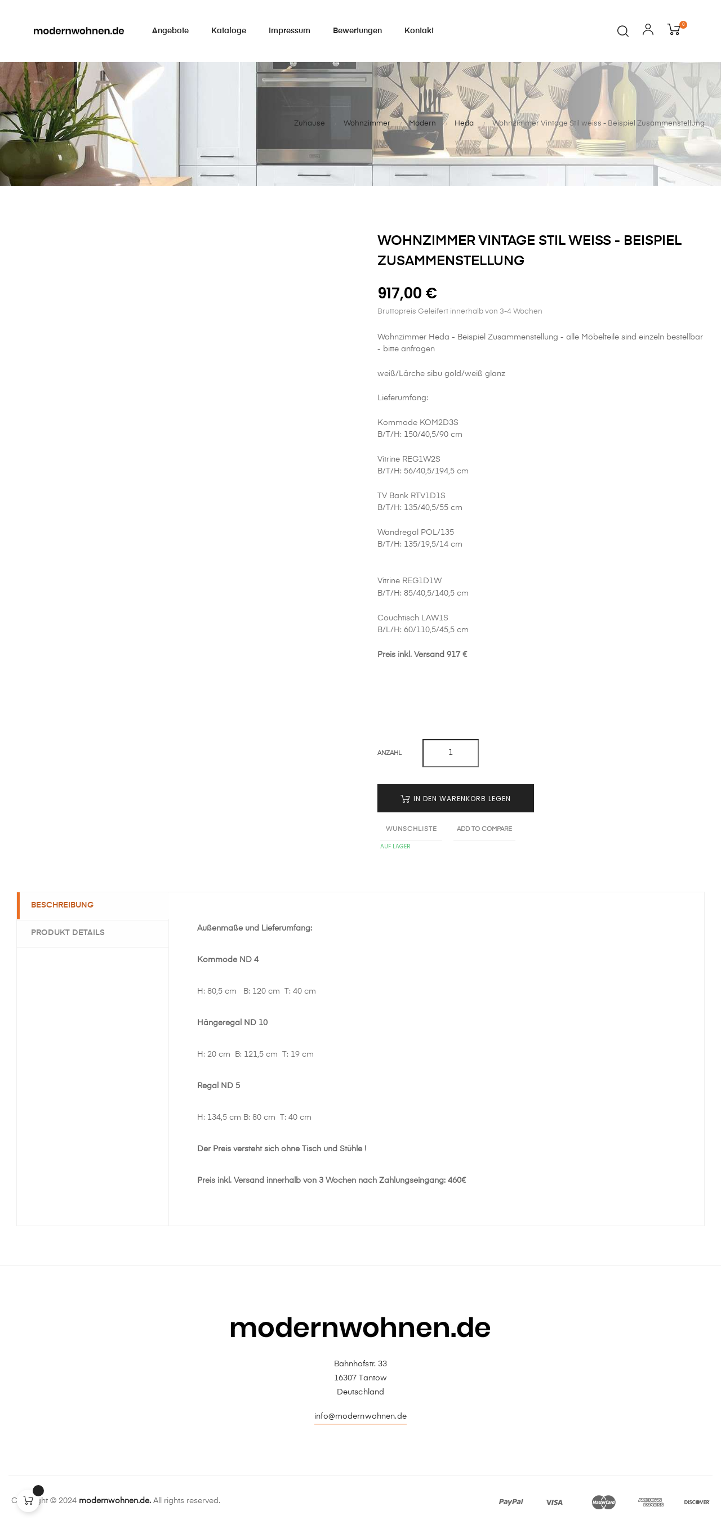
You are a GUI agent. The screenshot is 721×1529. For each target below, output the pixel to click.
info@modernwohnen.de (360, 1416)
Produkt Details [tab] (71, 933)
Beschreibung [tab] (65, 905)
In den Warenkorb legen (455, 798)
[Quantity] (450, 753)
